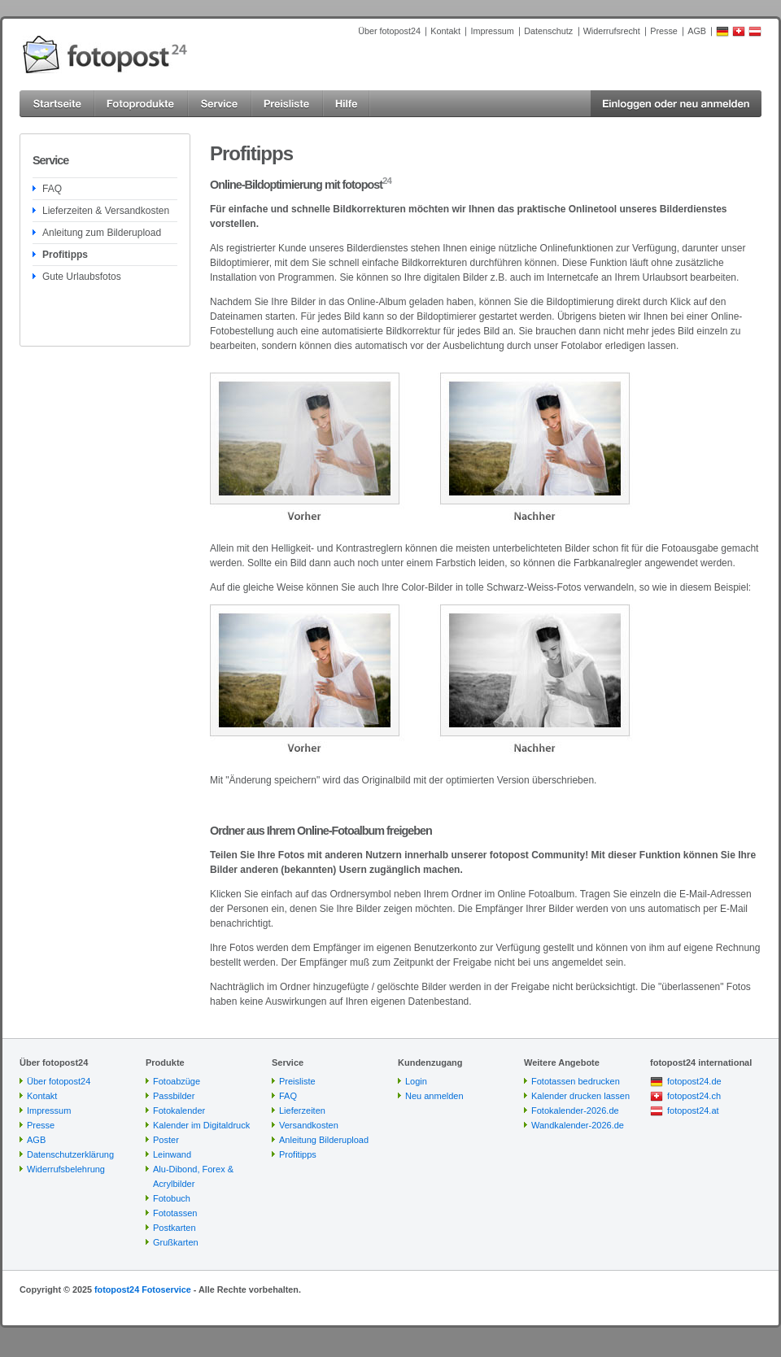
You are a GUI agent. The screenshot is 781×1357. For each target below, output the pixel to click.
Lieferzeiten (302, 1110)
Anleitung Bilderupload (324, 1140)
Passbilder (173, 1096)
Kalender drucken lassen (580, 1096)
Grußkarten (176, 1242)
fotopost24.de (694, 1081)
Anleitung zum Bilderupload (101, 232)
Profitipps (65, 254)
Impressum (491, 31)
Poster (166, 1140)
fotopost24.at (693, 1110)
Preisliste (297, 1081)
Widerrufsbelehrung (66, 1169)
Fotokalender (179, 1110)
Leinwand (172, 1154)
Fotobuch (171, 1198)
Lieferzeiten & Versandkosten (105, 210)
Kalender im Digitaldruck (201, 1125)
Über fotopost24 (389, 31)
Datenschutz (548, 31)
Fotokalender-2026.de (575, 1110)
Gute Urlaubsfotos (81, 276)
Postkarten (174, 1228)
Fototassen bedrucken (575, 1081)
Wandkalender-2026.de (577, 1125)
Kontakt (445, 31)
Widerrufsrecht (611, 31)
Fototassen (175, 1213)
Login (416, 1081)
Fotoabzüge (176, 1081)
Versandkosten (308, 1125)
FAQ (52, 188)
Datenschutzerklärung (70, 1154)
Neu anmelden (434, 1096)
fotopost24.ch (694, 1096)
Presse (664, 31)
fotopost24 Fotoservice (142, 1289)
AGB (696, 31)
